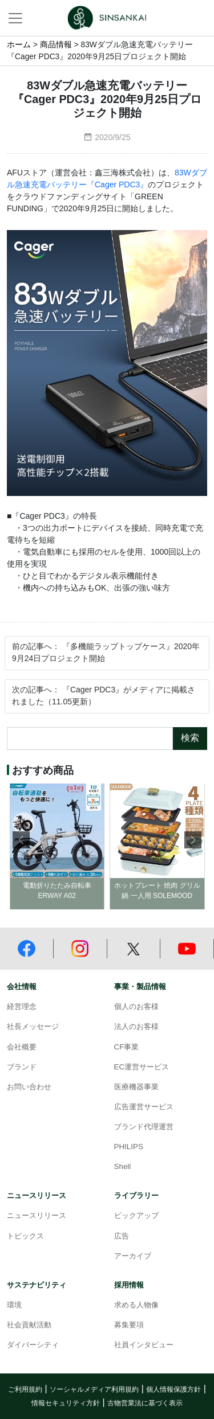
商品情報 (56, 45)
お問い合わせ (29, 1087)
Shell (122, 1167)
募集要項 (129, 1325)
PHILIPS (128, 1147)
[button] (192, 839)
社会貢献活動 (29, 1325)
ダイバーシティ (33, 1345)
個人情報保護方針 (173, 1389)
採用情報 (129, 1285)
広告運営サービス (143, 1107)
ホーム (19, 45)
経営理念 (22, 1007)
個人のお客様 (136, 1007)
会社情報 (22, 987)
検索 (190, 738)
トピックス (25, 1236)
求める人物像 (136, 1305)
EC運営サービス (141, 1067)
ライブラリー (136, 1196)
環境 (14, 1305)
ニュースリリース (36, 1196)
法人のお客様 (136, 1027)
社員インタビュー (143, 1345)
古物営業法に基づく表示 (145, 1403)
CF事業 (126, 1047)
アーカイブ (132, 1256)
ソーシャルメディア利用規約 (94, 1389)
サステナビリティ (36, 1285)
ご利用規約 (25, 1389)
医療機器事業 (136, 1087)
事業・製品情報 (140, 987)
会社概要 (22, 1047)
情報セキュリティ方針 (65, 1403)
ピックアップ (136, 1216)
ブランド (22, 1067)
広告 (121, 1236)
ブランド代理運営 (143, 1127)
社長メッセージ (33, 1027)
